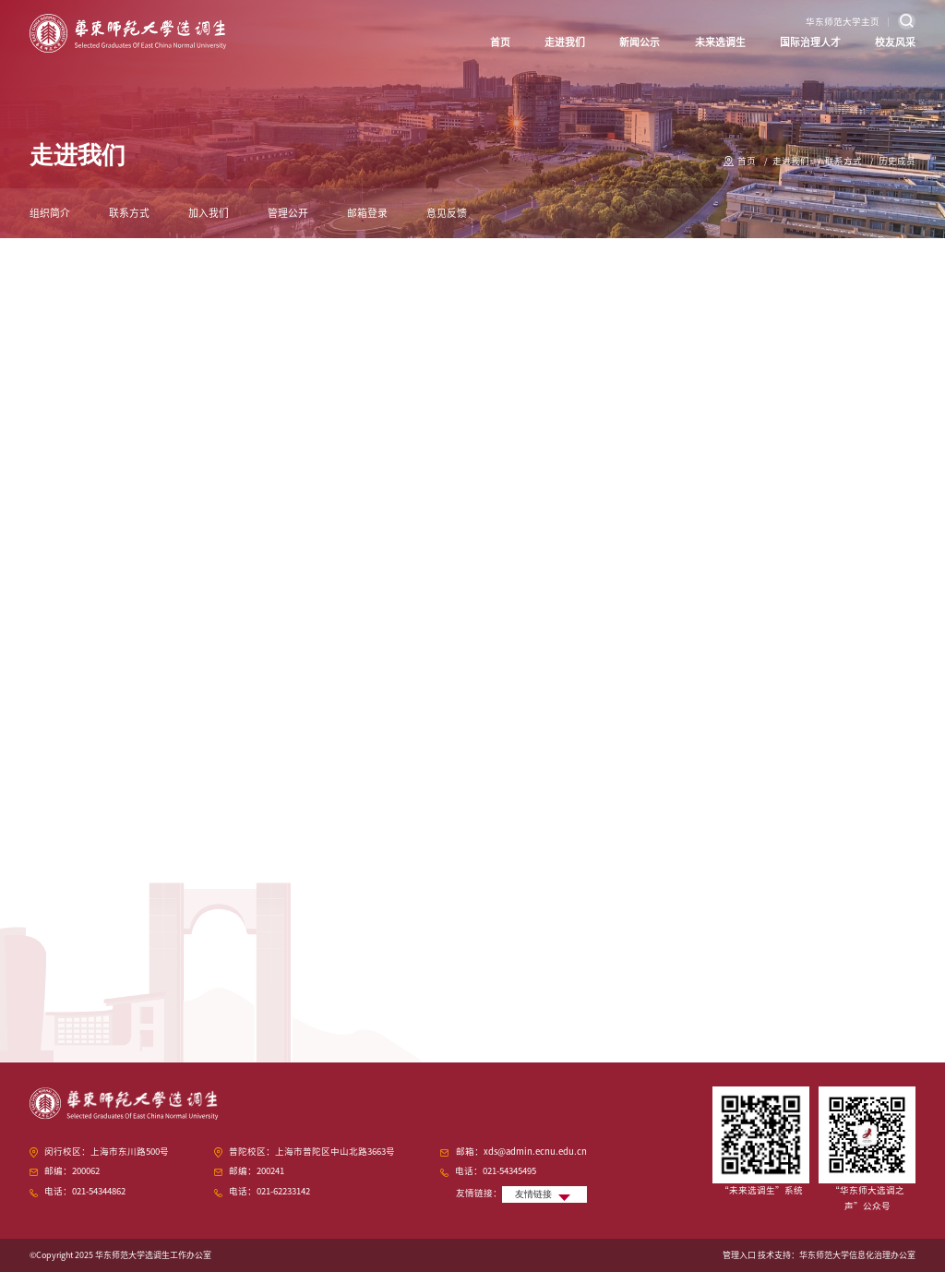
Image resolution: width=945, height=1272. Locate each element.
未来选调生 (720, 42)
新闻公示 (639, 42)
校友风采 (895, 42)
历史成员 (897, 161)
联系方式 (843, 161)
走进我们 (564, 42)
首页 (500, 42)
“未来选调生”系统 (761, 1190)
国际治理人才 (810, 42)
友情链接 (533, 1194)
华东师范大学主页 (842, 22)
